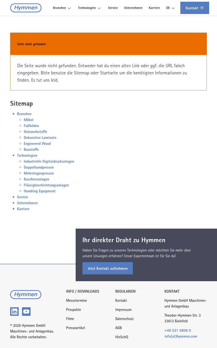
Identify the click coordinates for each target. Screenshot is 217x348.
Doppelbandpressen (39, 167)
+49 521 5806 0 (177, 330)
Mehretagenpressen (39, 173)
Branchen (24, 113)
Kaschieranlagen (36, 179)
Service (22, 196)
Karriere (23, 208)
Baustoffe (31, 149)
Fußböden (31, 125)
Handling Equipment (40, 190)
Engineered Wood (37, 143)
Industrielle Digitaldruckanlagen (49, 161)
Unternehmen (27, 202)
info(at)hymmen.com (180, 336)
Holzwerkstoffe (35, 131)
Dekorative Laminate (40, 137)
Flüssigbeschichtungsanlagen (46, 184)
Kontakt (195, 7)
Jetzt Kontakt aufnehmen (108, 268)
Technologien (27, 155)
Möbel (28, 119)
